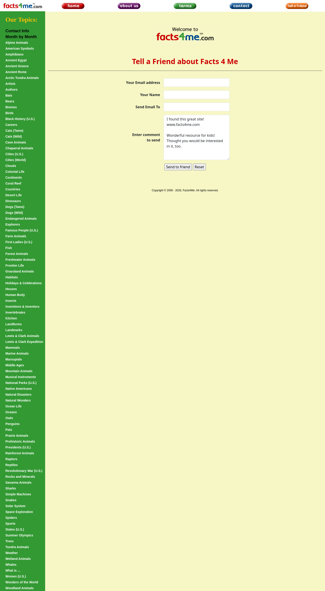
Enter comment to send (146, 137)
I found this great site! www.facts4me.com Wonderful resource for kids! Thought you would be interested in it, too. (197, 137)
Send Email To (147, 106)
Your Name (150, 94)
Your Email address (143, 82)
